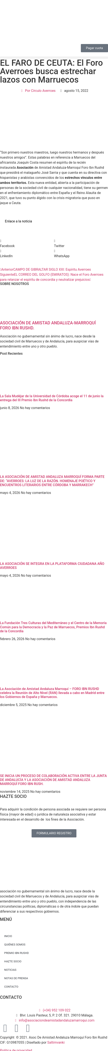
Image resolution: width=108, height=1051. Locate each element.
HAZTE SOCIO (12, 961)
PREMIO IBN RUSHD (16, 953)
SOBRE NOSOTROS (14, 284)
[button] (54, 57)
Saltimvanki (55, 1042)
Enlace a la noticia (18, 221)
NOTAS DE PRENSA (16, 978)
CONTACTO (11, 986)
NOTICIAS (10, 969)
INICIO (8, 936)
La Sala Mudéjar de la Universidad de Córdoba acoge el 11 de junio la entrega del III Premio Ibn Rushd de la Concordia (52, 398)
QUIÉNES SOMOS (14, 944)
